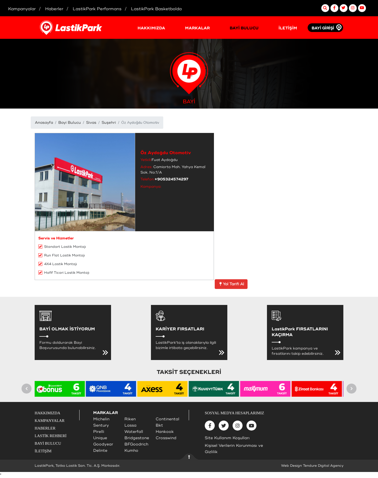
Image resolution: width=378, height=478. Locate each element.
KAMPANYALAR (50, 420)
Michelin (101, 419)
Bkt (159, 425)
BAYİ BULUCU (244, 28)
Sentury (101, 425)
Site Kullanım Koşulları (227, 438)
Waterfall (133, 431)
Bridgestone (136, 438)
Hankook (165, 431)
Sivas (91, 122)
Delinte (100, 450)
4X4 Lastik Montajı (57, 264)
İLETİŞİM (288, 28)
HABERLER (45, 428)
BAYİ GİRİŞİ (323, 28)
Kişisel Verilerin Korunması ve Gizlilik (234, 448)
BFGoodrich (136, 444)
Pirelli (98, 431)
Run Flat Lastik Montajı (61, 255)
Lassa (130, 425)
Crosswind (166, 438)
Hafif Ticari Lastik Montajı (63, 273)
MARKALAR (197, 28)
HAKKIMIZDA (151, 28)
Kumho (131, 450)
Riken (130, 419)
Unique (100, 438)
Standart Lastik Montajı (62, 247)
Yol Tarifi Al (231, 284)
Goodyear (103, 444)
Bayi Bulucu (69, 122)
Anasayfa (44, 122)
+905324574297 (171, 179)
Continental (167, 419)
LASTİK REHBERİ (50, 436)
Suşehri (109, 122)
